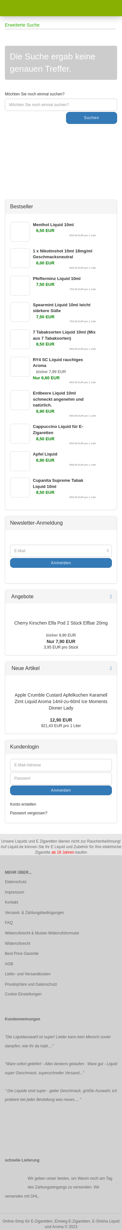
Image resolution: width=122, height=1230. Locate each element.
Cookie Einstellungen (23, 994)
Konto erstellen (23, 804)
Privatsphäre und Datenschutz (31, 984)
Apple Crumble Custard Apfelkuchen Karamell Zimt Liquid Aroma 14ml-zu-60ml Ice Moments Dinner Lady (61, 701)
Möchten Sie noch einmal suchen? (34, 94)
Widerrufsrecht (17, 943)
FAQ (9, 922)
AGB (9, 964)
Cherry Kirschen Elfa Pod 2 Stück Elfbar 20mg (61, 623)
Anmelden (61, 563)
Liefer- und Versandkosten (27, 974)
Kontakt (11, 902)
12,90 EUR (61, 720)
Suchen (91, 118)
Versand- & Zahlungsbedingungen (34, 912)
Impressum (14, 892)
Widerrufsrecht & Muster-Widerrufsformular (42, 933)
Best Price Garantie (22, 953)
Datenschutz (16, 882)
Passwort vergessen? (28, 813)
